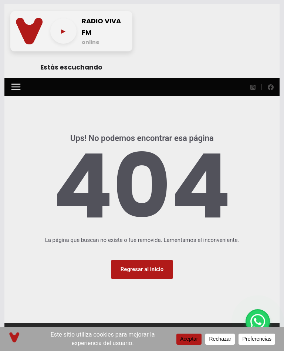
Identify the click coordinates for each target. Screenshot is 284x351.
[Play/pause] (63, 31)
